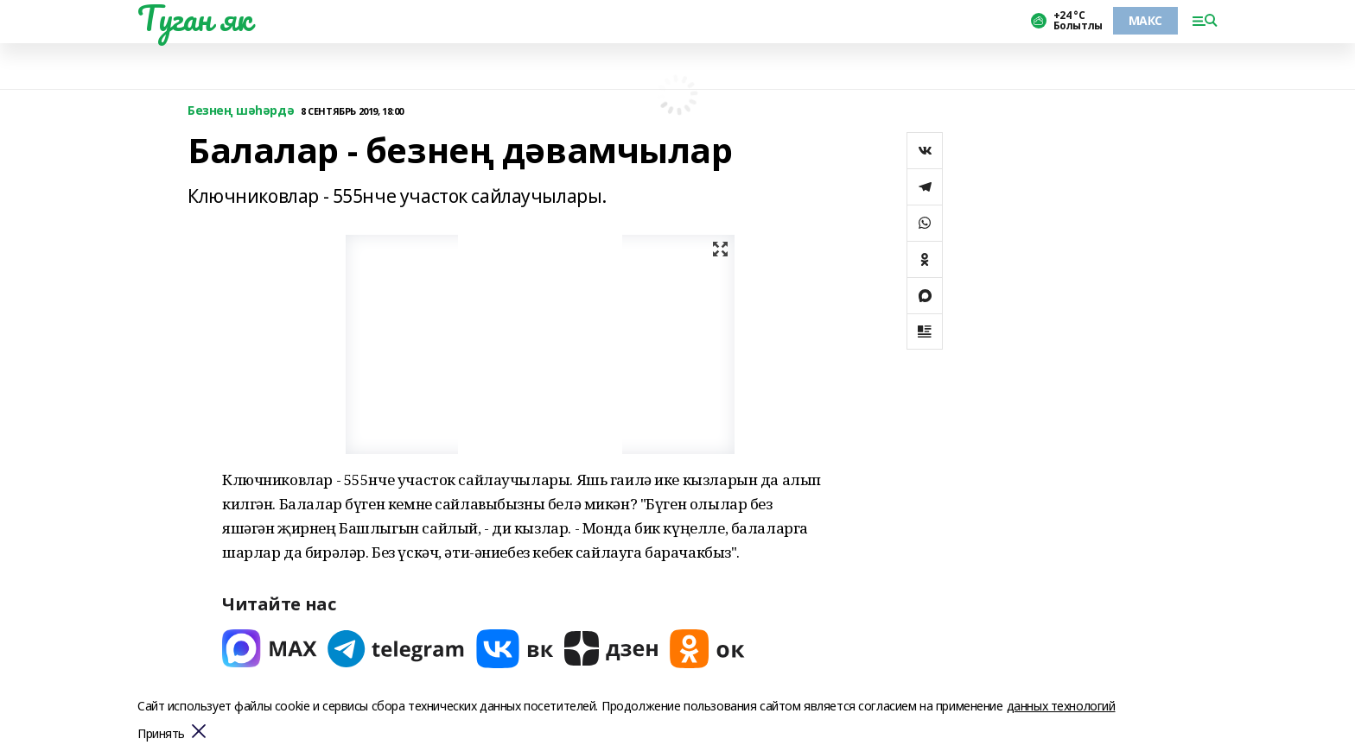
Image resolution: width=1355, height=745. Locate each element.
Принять (161, 734)
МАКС (1145, 20)
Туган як (194, 18)
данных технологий (1061, 706)
